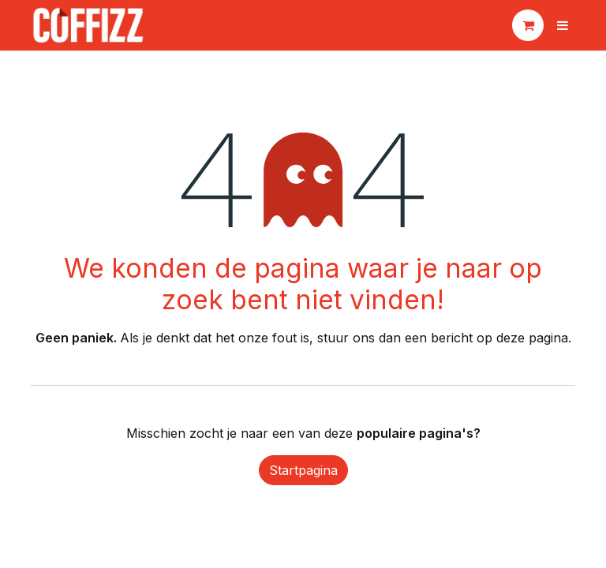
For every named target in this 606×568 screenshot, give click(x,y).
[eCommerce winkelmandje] (528, 25)
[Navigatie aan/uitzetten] (562, 25)
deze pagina (532, 338)
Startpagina (303, 470)
